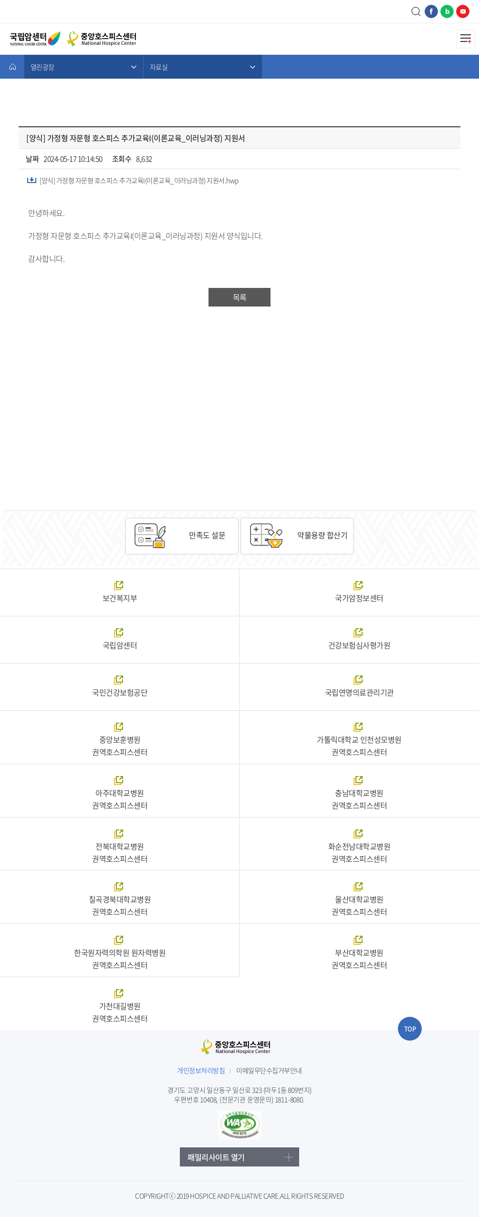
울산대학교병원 (359, 905)
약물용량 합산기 (322, 535)
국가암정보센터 (359, 597)
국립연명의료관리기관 (359, 692)
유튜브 (462, 11)
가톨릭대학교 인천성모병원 (359, 745)
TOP (410, 1028)
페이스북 (431, 11)
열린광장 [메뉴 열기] (42, 67)
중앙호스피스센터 (240, 1049)
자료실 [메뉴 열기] (158, 67)
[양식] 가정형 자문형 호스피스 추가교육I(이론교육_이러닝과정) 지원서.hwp (139, 180)
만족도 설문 (207, 535)
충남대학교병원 (359, 799)
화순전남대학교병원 (359, 852)
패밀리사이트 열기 (216, 1157)
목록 (239, 297)
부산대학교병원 (359, 959)
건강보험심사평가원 (359, 645)
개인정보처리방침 (201, 1070)
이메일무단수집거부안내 (269, 1070)
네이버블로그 (447, 11)
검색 (416, 11)
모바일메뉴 (466, 39)
